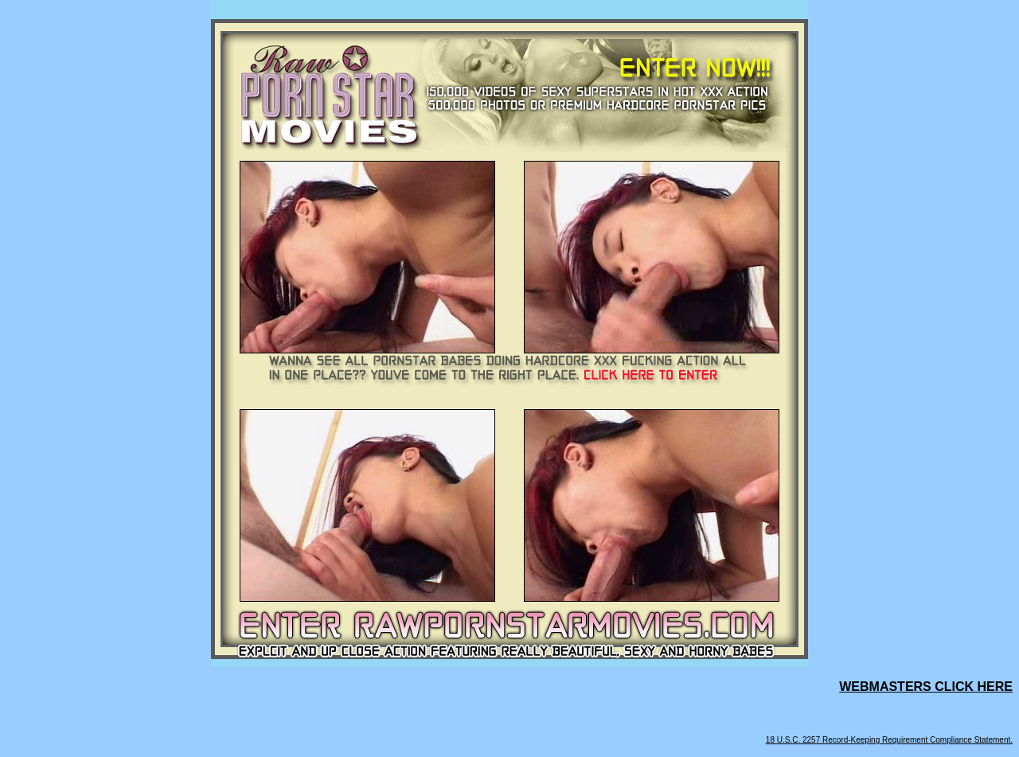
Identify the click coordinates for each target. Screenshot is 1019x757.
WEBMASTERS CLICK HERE (926, 686)
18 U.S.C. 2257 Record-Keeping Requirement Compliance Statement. (889, 740)
